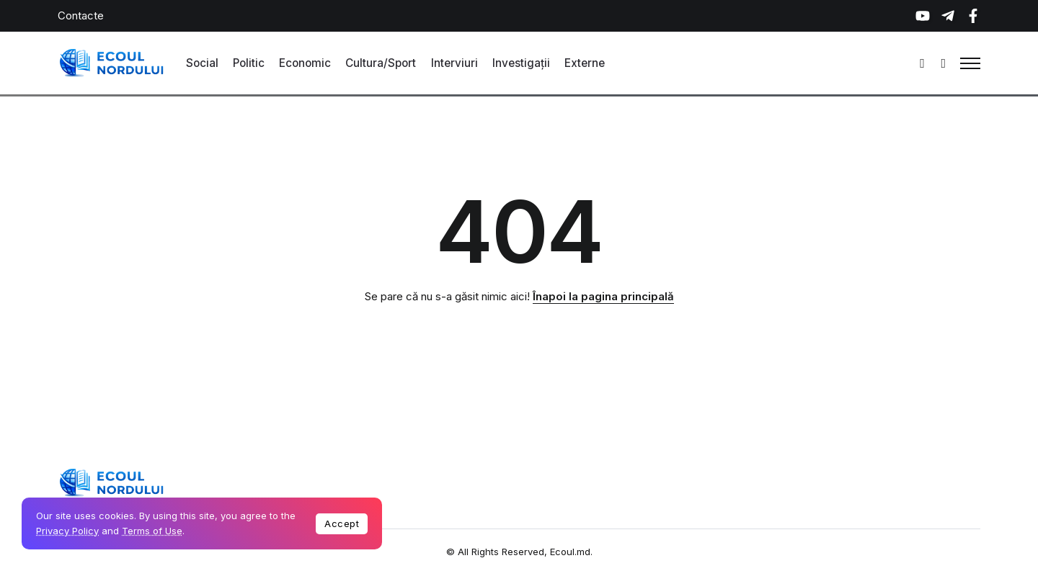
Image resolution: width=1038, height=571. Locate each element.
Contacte (81, 15)
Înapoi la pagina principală (603, 296)
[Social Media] (922, 16)
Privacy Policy (67, 530)
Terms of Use (152, 530)
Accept (341, 523)
